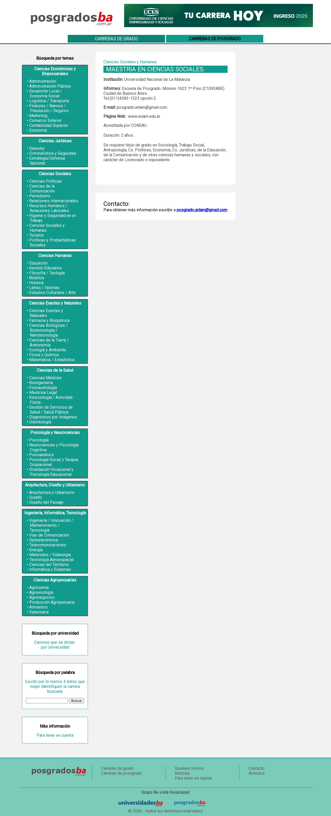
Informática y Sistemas (50, 569)
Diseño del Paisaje (46, 502)
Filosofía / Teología (47, 272)
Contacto (257, 768)
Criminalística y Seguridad (52, 153)
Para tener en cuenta (54, 735)
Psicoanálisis (41, 454)
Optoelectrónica (43, 540)
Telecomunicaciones (47, 544)
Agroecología (41, 592)
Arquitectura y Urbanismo (51, 492)
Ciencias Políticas (45, 181)
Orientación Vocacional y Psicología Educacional (51, 472)
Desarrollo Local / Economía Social (45, 93)
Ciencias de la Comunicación (42, 188)
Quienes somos (189, 768)
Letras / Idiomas (44, 287)
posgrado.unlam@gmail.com (202, 209)
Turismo (36, 235)
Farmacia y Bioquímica (49, 320)
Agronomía (39, 587)
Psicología (39, 440)
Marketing (38, 115)
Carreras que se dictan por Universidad (55, 645)
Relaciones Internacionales (53, 200)
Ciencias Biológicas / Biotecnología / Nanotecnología (48, 330)
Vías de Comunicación (49, 535)
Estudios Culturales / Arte (52, 292)
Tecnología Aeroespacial (51, 559)
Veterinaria (39, 612)
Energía (36, 549)
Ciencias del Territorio (49, 564)
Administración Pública (50, 86)
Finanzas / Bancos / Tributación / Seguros (49, 108)
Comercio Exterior (45, 120)
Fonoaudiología (43, 387)
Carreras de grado (116, 38)
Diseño (35, 497)
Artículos (257, 773)
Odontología (40, 421)
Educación (38, 263)
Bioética (36, 277)
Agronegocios (42, 597)
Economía (38, 130)
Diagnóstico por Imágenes (53, 417)
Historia (36, 282)
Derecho (36, 148)
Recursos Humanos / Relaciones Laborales (49, 208)
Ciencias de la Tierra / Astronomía (49, 342)
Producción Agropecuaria (51, 602)
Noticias (182, 773)
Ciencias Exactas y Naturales (46, 313)
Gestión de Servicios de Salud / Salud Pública (51, 410)
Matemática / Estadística (51, 359)
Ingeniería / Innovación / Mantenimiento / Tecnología (51, 525)
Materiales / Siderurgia (50, 554)
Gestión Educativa (45, 268)
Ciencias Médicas (45, 377)
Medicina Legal (43, 392)
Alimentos (38, 607)
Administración (42, 81)
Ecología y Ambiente (47, 349)
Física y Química (44, 354)
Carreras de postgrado (121, 773)
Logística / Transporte (49, 100)
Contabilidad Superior (48, 125)
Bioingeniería (41, 382)
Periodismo (39, 195)
